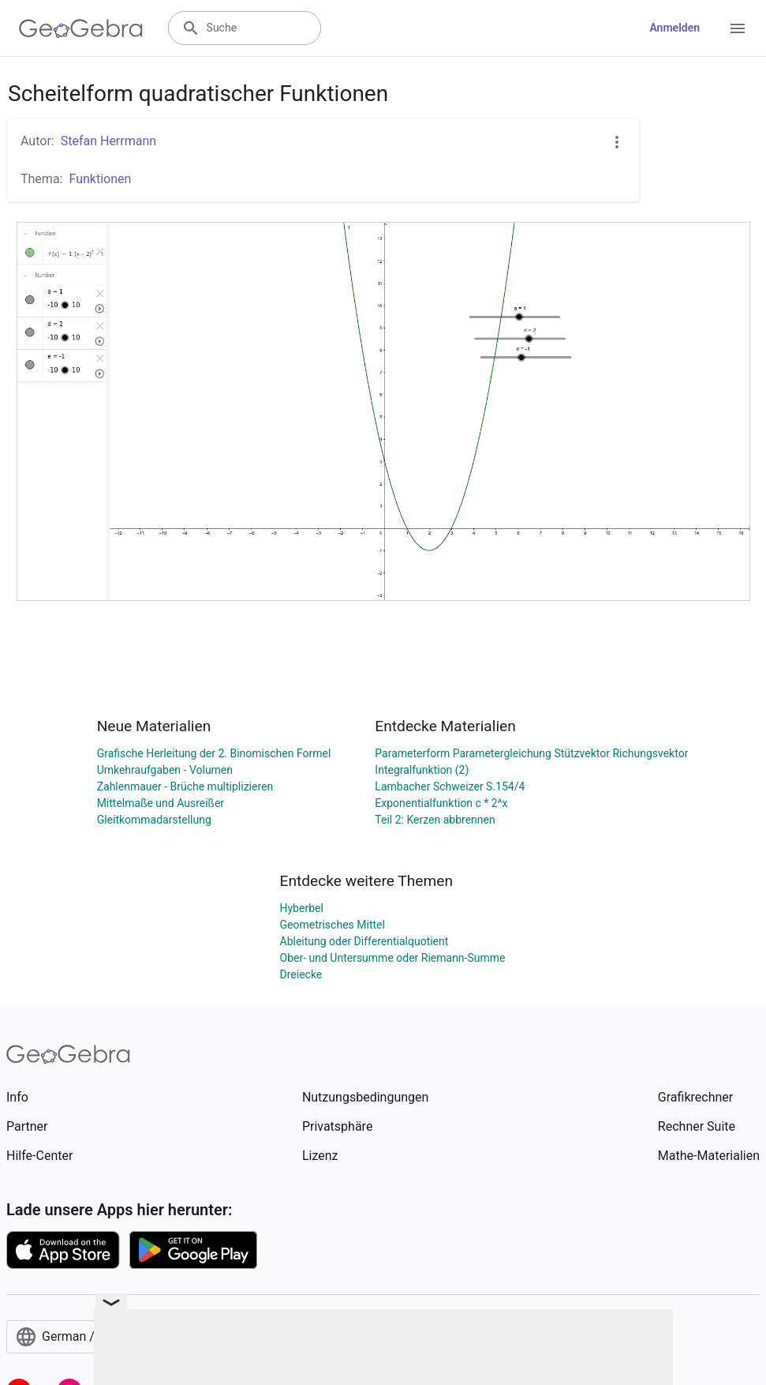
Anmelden (674, 27)
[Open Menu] (737, 28)
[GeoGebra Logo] (81, 28)
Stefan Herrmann (108, 140)
